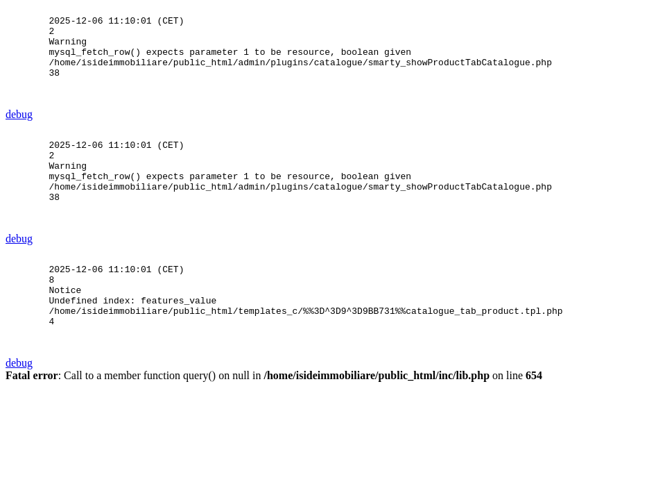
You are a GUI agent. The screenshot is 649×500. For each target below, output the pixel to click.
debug (19, 133)
